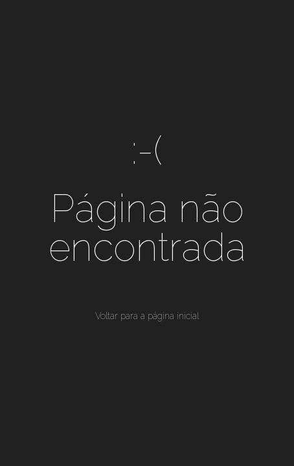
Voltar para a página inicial (147, 316)
